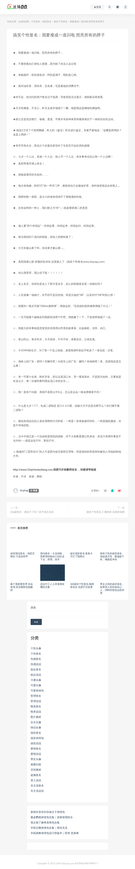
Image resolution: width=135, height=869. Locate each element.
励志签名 (36, 669)
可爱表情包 (37, 690)
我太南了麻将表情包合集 (45, 822)
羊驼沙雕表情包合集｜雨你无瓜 (49, 827)
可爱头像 (36, 685)
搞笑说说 (36, 743)
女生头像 (36, 722)
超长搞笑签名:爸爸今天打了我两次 (81, 555)
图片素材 (36, 716)
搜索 (33, 607)
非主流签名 (37, 785)
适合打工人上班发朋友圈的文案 (52, 585)
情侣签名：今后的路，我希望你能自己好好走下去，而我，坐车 (52, 556)
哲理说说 (36, 701)
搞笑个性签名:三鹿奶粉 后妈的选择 (105, 511)
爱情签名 (36, 748)
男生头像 (36, 759)
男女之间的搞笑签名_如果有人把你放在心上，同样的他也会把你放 (112, 588)
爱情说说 (36, 753)
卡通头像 (36, 679)
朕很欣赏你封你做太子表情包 (48, 811)
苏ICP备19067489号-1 (86, 863)
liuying (24, 490)
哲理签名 (36, 695)
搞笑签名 (47, 21)
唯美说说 (36, 711)
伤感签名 (36, 658)
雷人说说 (36, 780)
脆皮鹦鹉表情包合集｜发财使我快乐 (52, 817)
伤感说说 (36, 664)
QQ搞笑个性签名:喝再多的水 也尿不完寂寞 (82, 585)
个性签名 (35, 21)
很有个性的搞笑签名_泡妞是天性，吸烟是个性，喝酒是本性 (112, 556)
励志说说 (36, 674)
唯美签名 (36, 706)
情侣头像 (36, 727)
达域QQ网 (23, 21)
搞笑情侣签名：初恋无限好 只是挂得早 (22, 555)
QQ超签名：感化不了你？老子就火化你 (32, 511)
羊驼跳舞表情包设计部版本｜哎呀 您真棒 (55, 833)
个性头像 (36, 648)
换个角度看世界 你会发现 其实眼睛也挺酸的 (21, 586)
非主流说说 (37, 790)
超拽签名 (36, 774)
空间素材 (36, 769)
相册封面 (36, 764)
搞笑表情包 (37, 738)
